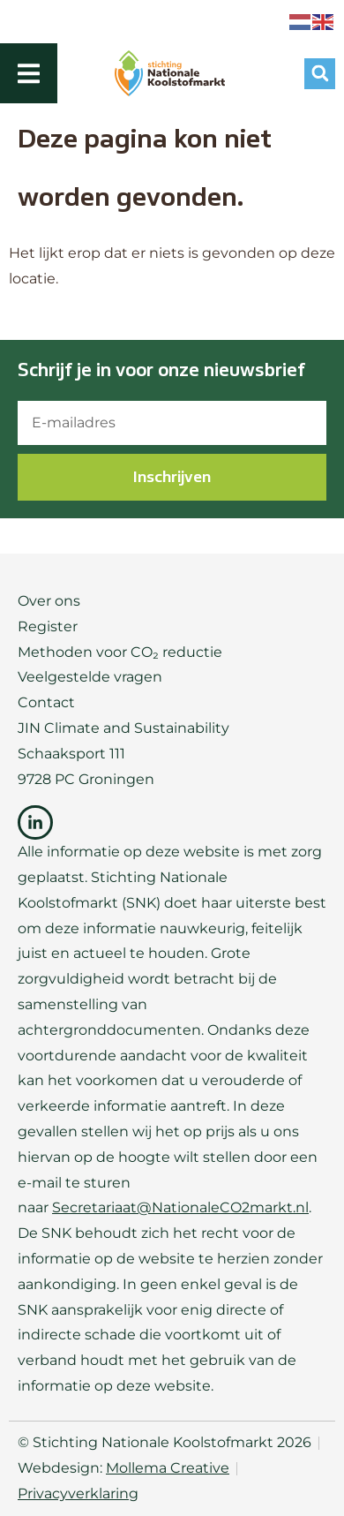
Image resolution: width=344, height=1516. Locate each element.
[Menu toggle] (28, 73)
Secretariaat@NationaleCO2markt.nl (180, 1207)
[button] (319, 73)
